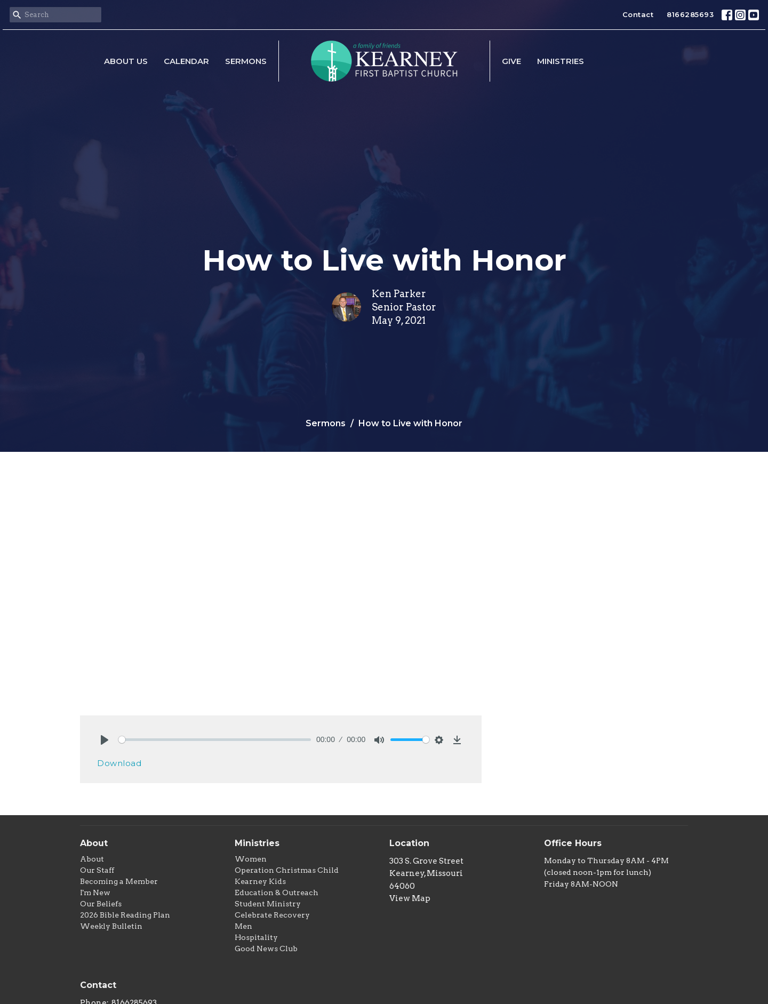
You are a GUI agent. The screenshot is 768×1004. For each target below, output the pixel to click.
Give (511, 61)
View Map (409, 898)
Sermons (246, 61)
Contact (638, 14)
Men (243, 926)
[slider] (214, 740)
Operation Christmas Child (287, 870)
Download (119, 763)
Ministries (560, 61)
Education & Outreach (276, 892)
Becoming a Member (119, 881)
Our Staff (97, 870)
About (92, 859)
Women (251, 859)
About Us (126, 61)
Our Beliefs (101, 903)
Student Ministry (268, 903)
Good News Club (266, 948)
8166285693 (690, 14)
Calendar (186, 61)
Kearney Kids (260, 881)
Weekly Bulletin (111, 926)
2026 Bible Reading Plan (125, 915)
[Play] (104, 739)
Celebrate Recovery (272, 915)
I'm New (95, 892)
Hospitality (256, 937)
